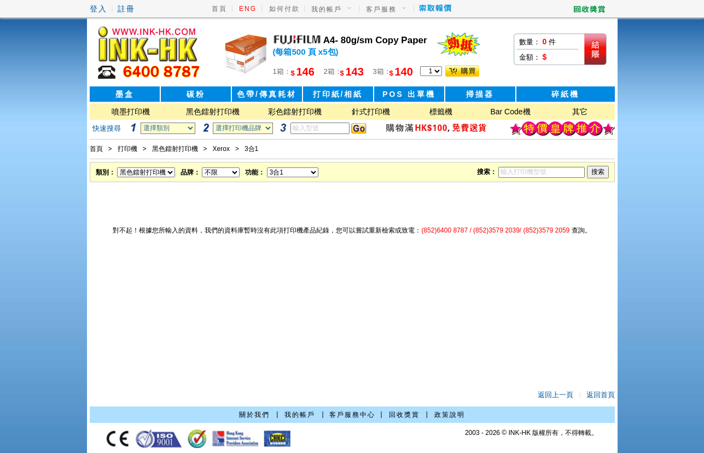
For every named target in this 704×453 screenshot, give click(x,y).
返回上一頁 (555, 395)
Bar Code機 (510, 111)
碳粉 (196, 94)
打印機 (127, 149)
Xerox (221, 149)
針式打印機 (371, 111)
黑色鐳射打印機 (213, 111)
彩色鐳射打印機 (295, 111)
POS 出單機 (408, 94)
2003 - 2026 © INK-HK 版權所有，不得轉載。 (531, 433)
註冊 (126, 8)
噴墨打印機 (131, 111)
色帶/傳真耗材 (266, 94)
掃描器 (480, 94)
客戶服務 (381, 9)
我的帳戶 (326, 9)
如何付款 (284, 9)
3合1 (251, 149)
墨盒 (124, 94)
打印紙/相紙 (338, 94)
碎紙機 (565, 94)
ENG (248, 9)
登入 (98, 8)
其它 (579, 111)
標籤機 (440, 111)
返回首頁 (600, 395)
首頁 (219, 9)
